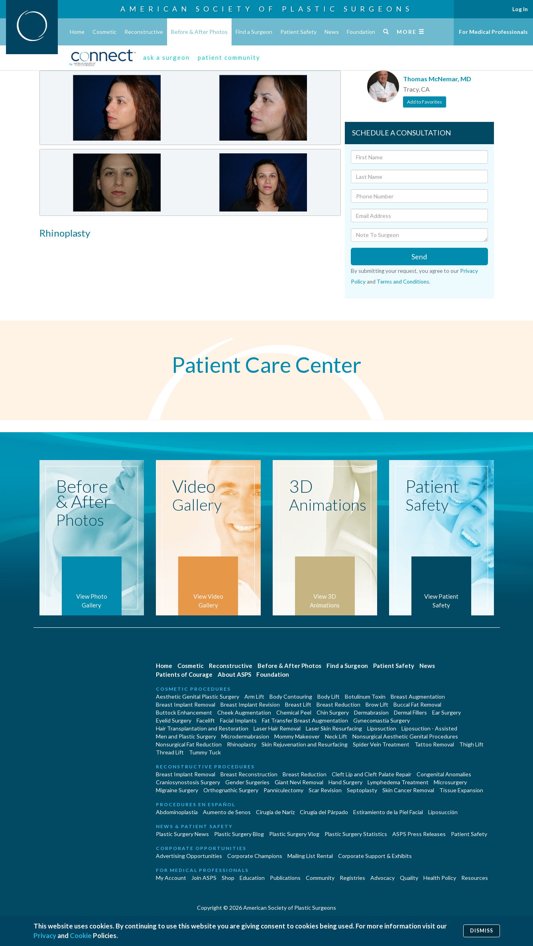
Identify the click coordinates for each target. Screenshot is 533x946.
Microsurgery (450, 782)
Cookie (81, 935)
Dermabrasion (371, 712)
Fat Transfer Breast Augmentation (305, 720)
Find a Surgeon (254, 31)
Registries (352, 877)
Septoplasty (362, 790)
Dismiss (481, 931)
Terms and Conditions (403, 281)
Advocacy (382, 877)
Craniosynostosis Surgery (188, 782)
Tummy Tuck (205, 752)
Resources (474, 877)
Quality (409, 877)
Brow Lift (377, 704)
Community (320, 877)
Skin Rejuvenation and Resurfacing (305, 744)
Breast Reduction (338, 704)
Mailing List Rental (310, 855)
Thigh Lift (471, 744)
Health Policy (439, 877)
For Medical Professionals (493, 31)
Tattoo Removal (434, 744)
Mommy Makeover (297, 736)
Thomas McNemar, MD (437, 78)
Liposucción (443, 812)
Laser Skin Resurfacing (334, 728)
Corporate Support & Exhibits (375, 855)
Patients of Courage (184, 674)
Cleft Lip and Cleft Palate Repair (371, 774)
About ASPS (234, 674)
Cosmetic (104, 31)
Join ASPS (203, 877)
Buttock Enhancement (184, 712)
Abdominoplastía (177, 812)
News (332, 31)
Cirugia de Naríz (275, 812)
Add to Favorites (424, 102)
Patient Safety (298, 31)
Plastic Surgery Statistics (356, 833)
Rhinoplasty (241, 744)
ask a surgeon (166, 57)
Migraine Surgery (177, 790)
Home (77, 31)
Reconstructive (143, 31)
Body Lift (328, 696)
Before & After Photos (199, 31)
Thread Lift (170, 752)
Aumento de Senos (227, 812)
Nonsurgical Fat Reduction (189, 744)
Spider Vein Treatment (381, 744)
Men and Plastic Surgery (186, 736)
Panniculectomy (283, 790)
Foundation (361, 31)
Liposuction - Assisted (429, 728)
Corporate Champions (254, 855)
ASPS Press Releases (419, 833)
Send (419, 256)
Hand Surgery (345, 782)
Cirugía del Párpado (324, 812)
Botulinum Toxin (365, 696)
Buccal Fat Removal (417, 704)
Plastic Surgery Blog (239, 833)
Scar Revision (325, 790)
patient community (229, 57)
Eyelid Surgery (173, 720)
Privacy (44, 935)
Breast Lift (298, 704)
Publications (285, 877)
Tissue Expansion (461, 790)
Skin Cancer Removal (408, 790)
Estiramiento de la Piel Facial (388, 812)
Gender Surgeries (247, 782)
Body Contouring (290, 696)
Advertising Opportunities (189, 855)
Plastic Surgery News (182, 833)
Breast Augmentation (418, 696)
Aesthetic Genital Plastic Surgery (197, 696)
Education (252, 877)
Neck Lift (336, 736)
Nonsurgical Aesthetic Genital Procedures (405, 736)
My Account (171, 877)
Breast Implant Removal (185, 704)
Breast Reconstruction (248, 774)
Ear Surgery (446, 712)
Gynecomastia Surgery (381, 720)
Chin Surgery (333, 712)
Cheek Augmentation (244, 712)
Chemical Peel (293, 712)
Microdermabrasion (245, 736)
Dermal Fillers (410, 712)
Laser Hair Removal (277, 728)
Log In (520, 9)
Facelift (206, 720)
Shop (228, 877)
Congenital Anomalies (444, 774)
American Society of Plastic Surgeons (266, 8)
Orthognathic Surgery (230, 790)
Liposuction (381, 728)
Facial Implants (238, 720)
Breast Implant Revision (250, 704)
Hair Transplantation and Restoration (202, 728)
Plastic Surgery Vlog (294, 833)
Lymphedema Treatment (398, 782)
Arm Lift (254, 696)
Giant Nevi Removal (299, 782)
